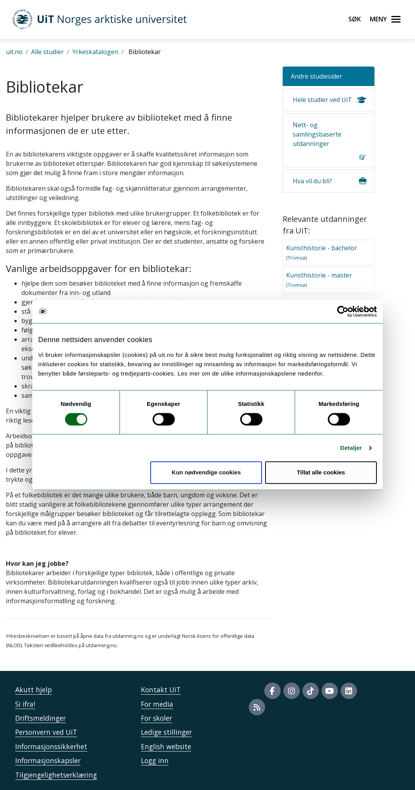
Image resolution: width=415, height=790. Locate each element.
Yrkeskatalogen (95, 51)
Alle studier (47, 51)
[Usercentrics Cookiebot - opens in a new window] (343, 311)
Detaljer (351, 447)
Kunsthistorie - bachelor (321, 252)
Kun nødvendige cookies (206, 472)
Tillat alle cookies (321, 472)
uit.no (14, 51)
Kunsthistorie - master (319, 279)
